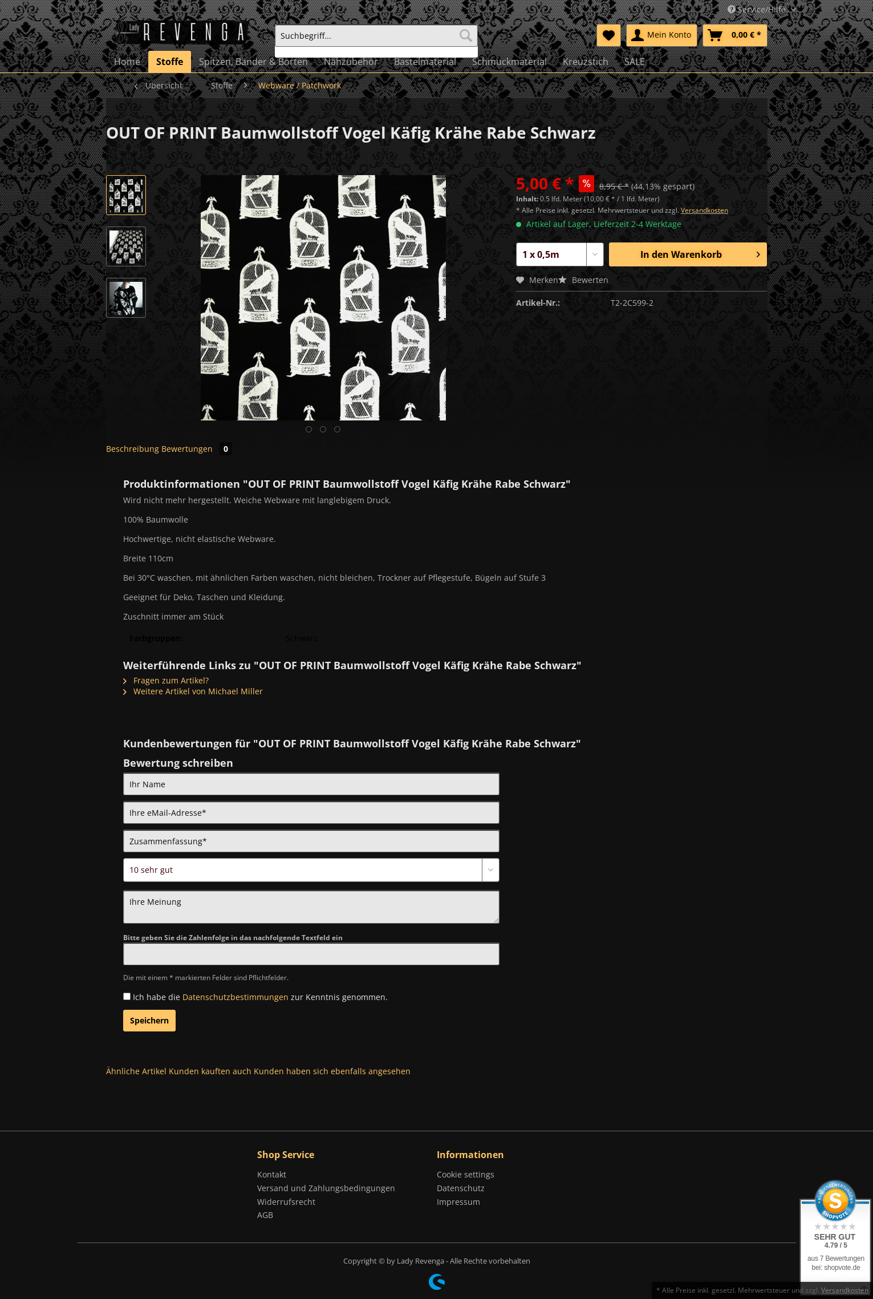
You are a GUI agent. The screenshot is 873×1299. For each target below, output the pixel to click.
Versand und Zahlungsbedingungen (326, 1188)
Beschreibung (132, 448)
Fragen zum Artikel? (166, 680)
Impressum (458, 1201)
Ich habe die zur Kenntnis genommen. (260, 997)
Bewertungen (196, 448)
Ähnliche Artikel (136, 1071)
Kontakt (271, 1174)
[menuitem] (376, 41)
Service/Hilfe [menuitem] (758, 9)
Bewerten (583, 279)
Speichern (149, 1020)
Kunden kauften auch (210, 1071)
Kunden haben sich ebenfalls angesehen (332, 1071)
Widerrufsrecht (286, 1201)
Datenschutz (461, 1188)
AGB (265, 1214)
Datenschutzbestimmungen (235, 997)
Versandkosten (704, 210)
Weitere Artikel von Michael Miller (193, 691)
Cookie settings (465, 1174)
